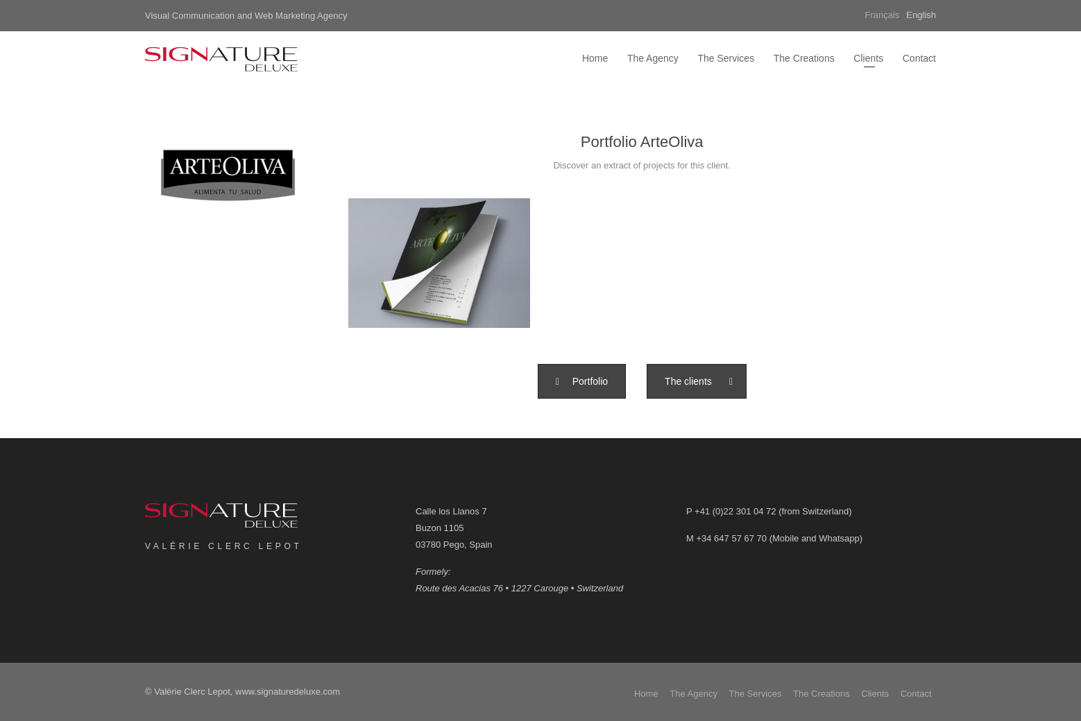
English (921, 15)
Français (882, 15)
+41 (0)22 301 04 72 (735, 511)
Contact (919, 58)
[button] (582, 381)
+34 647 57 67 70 (731, 538)
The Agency (653, 58)
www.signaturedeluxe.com (287, 691)
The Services (725, 58)
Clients (868, 58)
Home (595, 58)
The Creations (804, 58)
